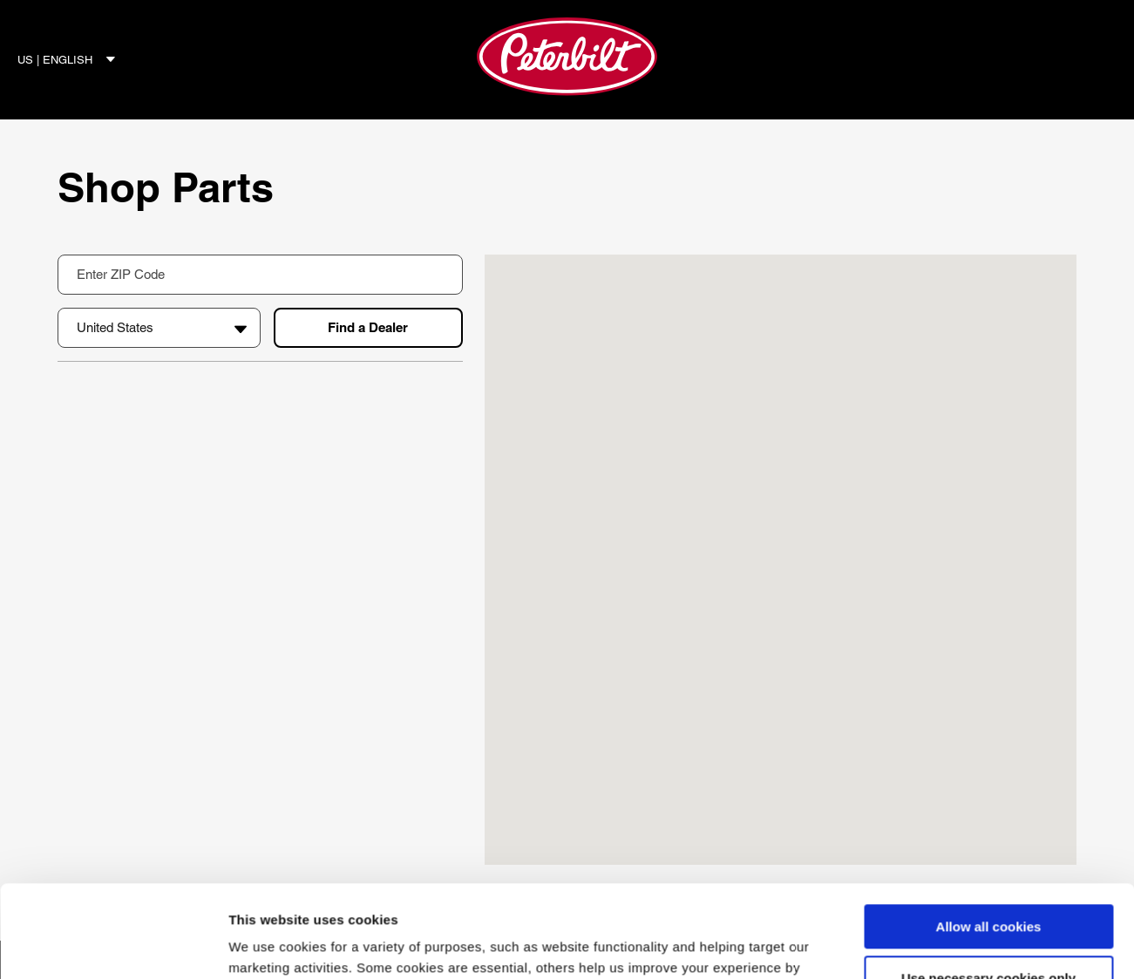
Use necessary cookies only (988, 886)
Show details (268, 944)
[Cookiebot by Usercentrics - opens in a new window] (113, 945)
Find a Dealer (368, 327)
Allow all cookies (989, 834)
